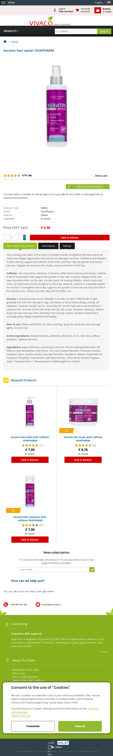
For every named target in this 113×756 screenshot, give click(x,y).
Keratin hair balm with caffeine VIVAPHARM (30, 439)
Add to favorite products (89, 186)
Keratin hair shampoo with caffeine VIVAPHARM (30, 518)
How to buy (18, 673)
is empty (107, 10)
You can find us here (50, 742)
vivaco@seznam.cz (51, 604)
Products (10, 31)
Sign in (66, 10)
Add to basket (69, 237)
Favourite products (85, 10)
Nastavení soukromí (89, 751)
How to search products (25, 676)
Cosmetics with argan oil (26, 633)
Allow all (80, 726)
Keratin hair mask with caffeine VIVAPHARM (83, 439)
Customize (32, 726)
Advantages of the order (25, 669)
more (104, 651)
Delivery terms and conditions (28, 680)
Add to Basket (30, 459)
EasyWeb (30, 751)
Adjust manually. (21, 715)
